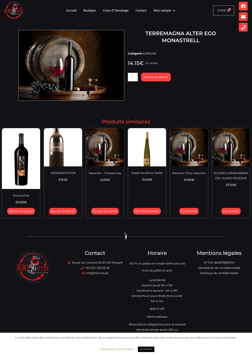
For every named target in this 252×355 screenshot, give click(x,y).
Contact (141, 10)
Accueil (71, 10)
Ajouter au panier (156, 77)
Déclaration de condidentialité (219, 268)
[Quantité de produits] (133, 77)
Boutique (89, 10)
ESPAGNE (149, 53)
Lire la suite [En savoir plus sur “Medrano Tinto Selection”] (189, 211)
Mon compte (164, 10)
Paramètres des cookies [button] (117, 349)
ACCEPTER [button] (146, 349)
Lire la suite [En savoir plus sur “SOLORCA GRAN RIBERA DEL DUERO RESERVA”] (231, 211)
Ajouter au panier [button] (21, 211)
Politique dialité (219, 273)
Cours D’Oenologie (116, 10)
